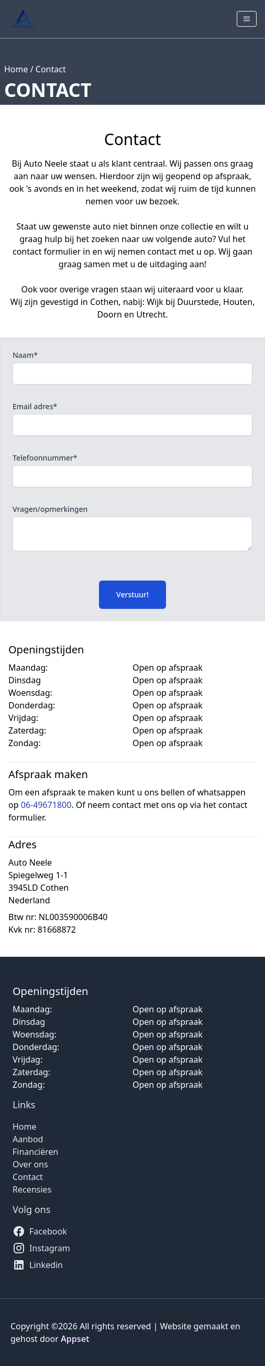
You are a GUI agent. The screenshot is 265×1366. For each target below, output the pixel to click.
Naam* (25, 355)
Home (16, 69)
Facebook (40, 1231)
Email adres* (35, 406)
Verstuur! (132, 594)
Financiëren (35, 1151)
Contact (51, 69)
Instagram (41, 1248)
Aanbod (28, 1139)
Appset (75, 1339)
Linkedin (38, 1265)
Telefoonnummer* (45, 458)
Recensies (32, 1189)
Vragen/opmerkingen (50, 509)
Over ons (30, 1164)
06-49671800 (46, 805)
